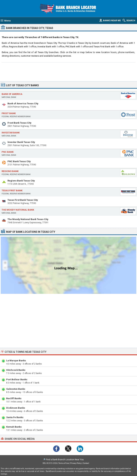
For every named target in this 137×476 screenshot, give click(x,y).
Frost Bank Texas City (19, 122)
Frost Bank (9, 113)
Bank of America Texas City (22, 103)
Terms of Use (64, 463)
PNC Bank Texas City (19, 161)
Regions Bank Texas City (21, 180)
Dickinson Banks (15, 408)
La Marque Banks (16, 360)
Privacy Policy (76, 463)
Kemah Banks (14, 426)
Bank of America (12, 94)
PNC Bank (8, 152)
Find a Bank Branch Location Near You (65, 459)
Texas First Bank (12, 190)
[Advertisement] (68, 71)
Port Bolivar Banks (16, 379)
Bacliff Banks (13, 398)
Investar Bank (11, 132)
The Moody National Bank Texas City (27, 219)
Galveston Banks (15, 389)
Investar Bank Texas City (21, 142)
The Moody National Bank (18, 209)
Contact (86, 463)
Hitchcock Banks (15, 370)
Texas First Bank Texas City (22, 200)
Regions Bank (10, 171)
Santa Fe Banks (14, 417)
